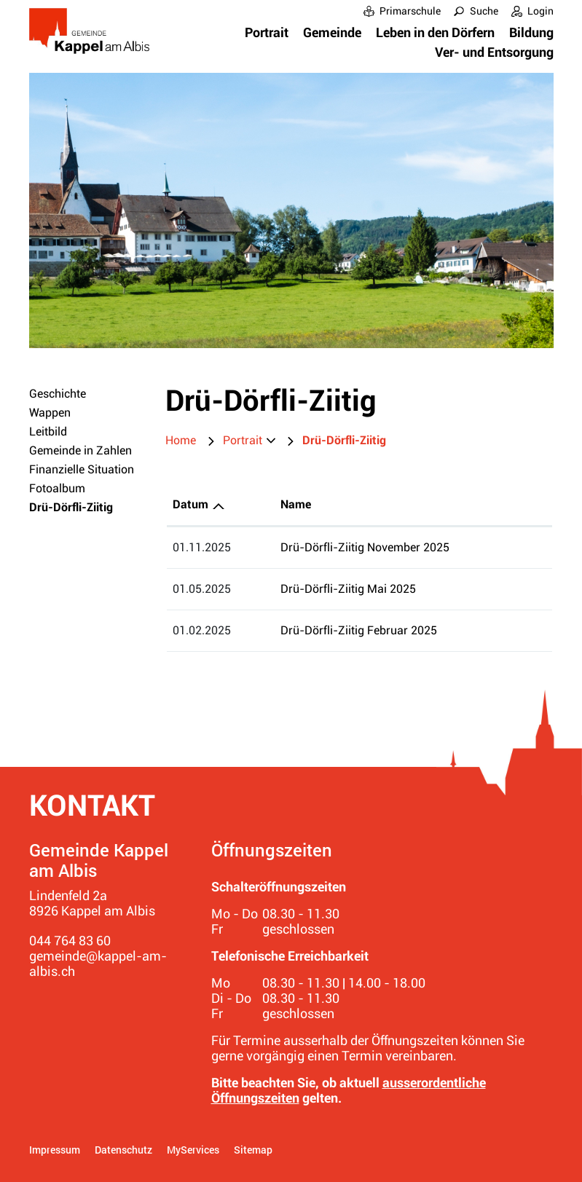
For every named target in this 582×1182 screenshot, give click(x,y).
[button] (249, 440)
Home (180, 440)
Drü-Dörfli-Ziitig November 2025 (364, 547)
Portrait (266, 32)
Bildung (531, 32)
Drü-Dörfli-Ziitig (86, 507)
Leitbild (48, 431)
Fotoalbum (57, 488)
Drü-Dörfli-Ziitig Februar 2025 (358, 630)
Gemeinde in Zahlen (80, 450)
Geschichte (57, 394)
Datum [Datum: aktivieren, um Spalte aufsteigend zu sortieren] (190, 504)
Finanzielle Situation (81, 469)
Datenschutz (123, 1150)
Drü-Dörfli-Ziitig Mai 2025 (348, 589)
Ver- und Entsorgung (494, 52)
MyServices (193, 1150)
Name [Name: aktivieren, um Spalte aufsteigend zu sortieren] (295, 504)
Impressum (54, 1150)
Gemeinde (332, 32)
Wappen (50, 412)
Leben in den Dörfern (435, 32)
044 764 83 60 (70, 940)
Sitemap (253, 1150)
